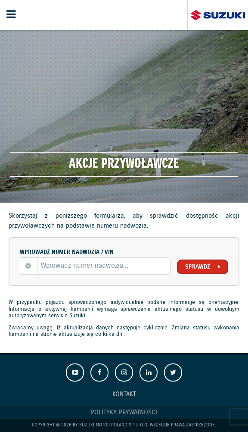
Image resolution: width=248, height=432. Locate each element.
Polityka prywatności (124, 412)
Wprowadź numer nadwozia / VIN (67, 252)
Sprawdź (197, 267)
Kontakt (124, 394)
